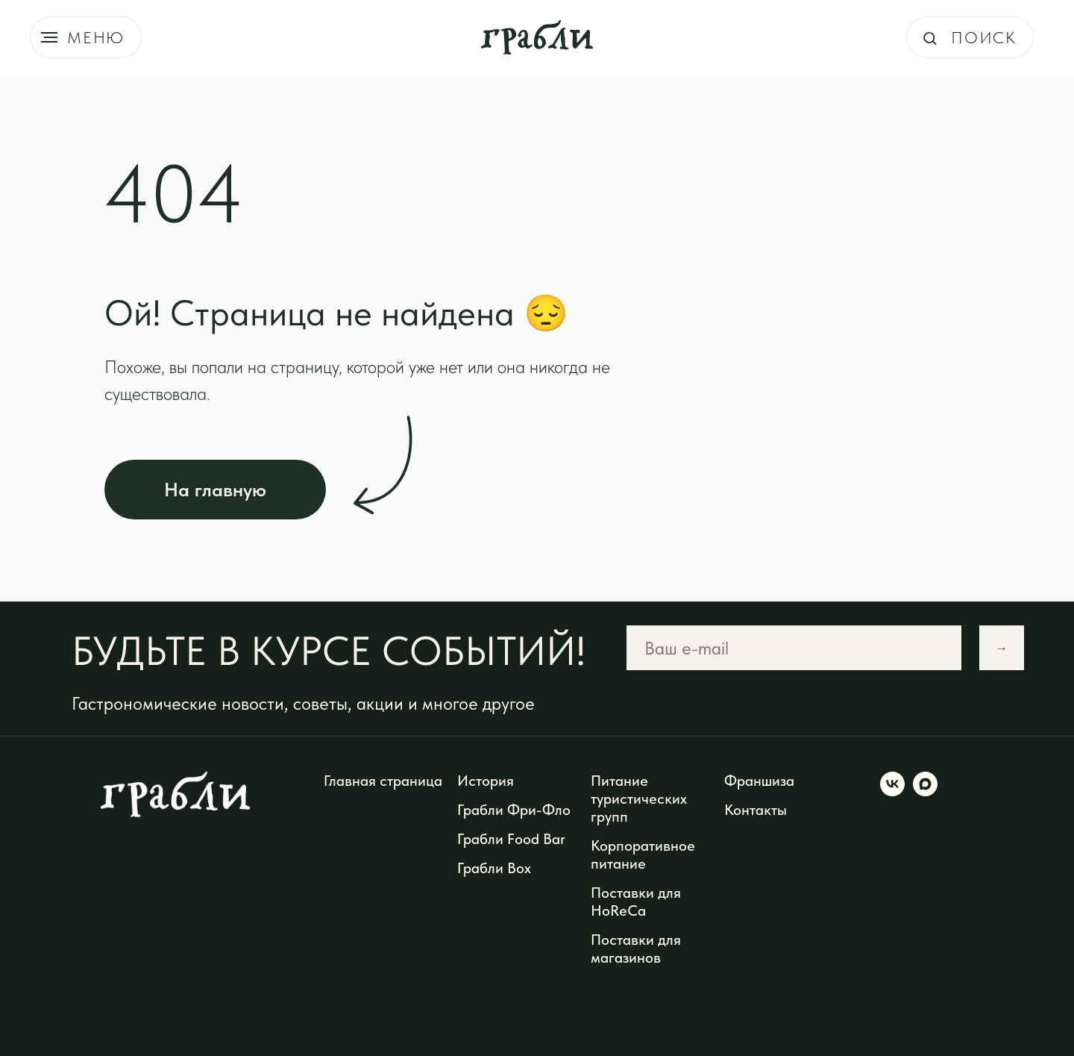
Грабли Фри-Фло (514, 810)
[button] (930, 38)
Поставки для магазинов (636, 948)
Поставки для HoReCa (636, 901)
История (485, 781)
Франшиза (759, 781)
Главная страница (383, 781)
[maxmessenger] (925, 792)
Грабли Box (494, 868)
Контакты (755, 810)
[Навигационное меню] (49, 37)
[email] (793, 647)
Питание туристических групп (639, 798)
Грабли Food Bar (511, 839)
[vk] (892, 792)
